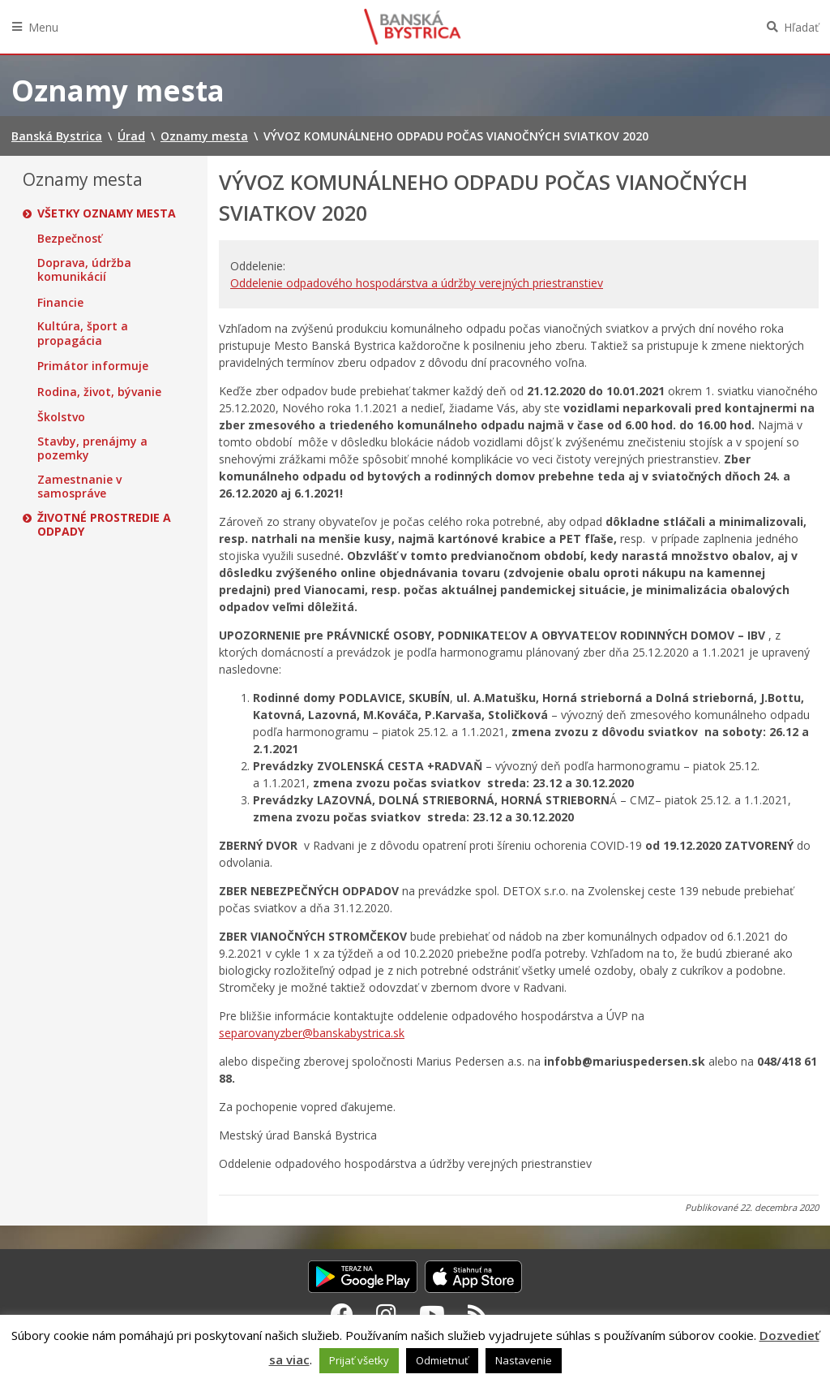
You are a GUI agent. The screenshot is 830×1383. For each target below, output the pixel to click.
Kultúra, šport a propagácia (82, 333)
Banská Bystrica (412, 27)
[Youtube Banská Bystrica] (432, 1314)
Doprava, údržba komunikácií (84, 270)
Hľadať (801, 27)
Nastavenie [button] (523, 1360)
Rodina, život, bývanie (99, 392)
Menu (43, 27)
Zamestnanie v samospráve (79, 486)
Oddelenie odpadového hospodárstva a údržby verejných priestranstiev (416, 283)
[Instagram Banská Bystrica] (386, 1314)
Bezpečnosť (69, 238)
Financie (60, 302)
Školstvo (61, 417)
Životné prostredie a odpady (104, 525)
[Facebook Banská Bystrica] (342, 1314)
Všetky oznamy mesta (106, 213)
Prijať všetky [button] (359, 1360)
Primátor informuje (92, 366)
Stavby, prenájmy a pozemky (92, 448)
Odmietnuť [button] (442, 1360)
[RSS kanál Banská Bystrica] (478, 1314)
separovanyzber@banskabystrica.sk (311, 1032)
